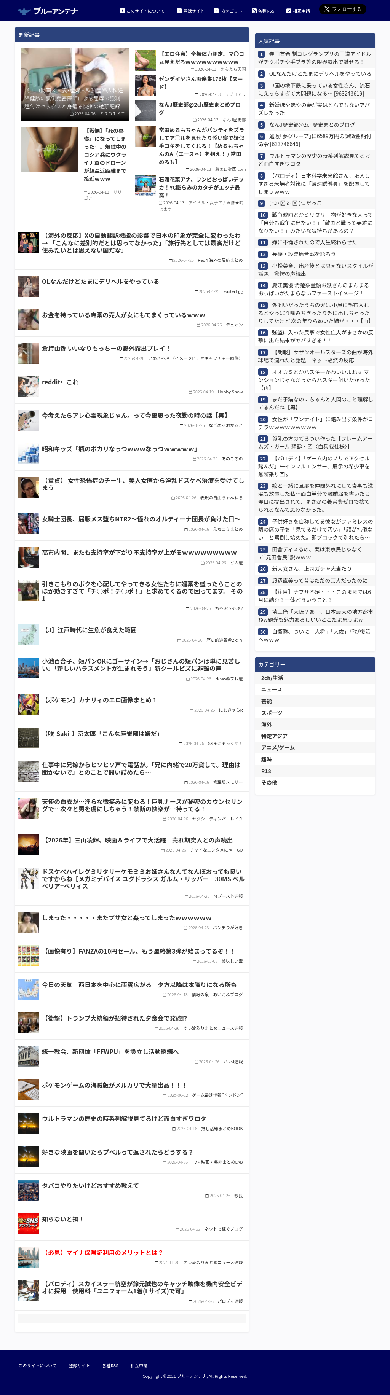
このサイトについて (142, 10)
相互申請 (298, 10)
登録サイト (191, 10)
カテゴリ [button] (226, 10)
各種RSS (263, 10)
